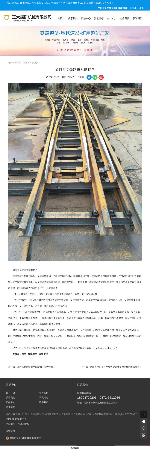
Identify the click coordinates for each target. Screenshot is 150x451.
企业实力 (112, 18)
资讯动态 (99, 18)
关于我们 (73, 18)
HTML (133, 8)
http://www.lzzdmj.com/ (105, 348)
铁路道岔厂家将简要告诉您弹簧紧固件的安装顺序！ (116, 366)
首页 (60, 18)
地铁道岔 (43, 354)
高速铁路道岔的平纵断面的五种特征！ (36, 366)
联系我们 (137, 18)
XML (141, 8)
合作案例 (124, 18)
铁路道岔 (17, 276)
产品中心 (86, 18)
